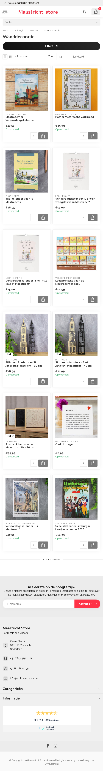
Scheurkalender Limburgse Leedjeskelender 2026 (73, 527)
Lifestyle (19, 30)
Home (6, 30)
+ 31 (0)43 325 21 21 (21, 658)
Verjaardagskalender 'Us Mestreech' (21, 527)
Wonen (34, 30)
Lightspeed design (82, 760)
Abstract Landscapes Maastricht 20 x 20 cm (19, 446)
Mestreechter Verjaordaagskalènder (20, 118)
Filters (51, 46)
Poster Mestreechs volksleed (74, 117)
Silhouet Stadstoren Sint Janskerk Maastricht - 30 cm (23, 364)
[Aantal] (33, 135)
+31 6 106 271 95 (19, 668)
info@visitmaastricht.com (24, 678)
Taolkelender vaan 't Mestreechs (19, 200)
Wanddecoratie (52, 30)
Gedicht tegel (64, 444)
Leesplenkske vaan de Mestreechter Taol (69, 282)
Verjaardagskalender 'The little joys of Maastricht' (26, 282)
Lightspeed (65, 760)
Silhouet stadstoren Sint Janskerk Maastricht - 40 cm (73, 364)
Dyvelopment (52, 764)
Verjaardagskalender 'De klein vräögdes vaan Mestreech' (75, 200)
